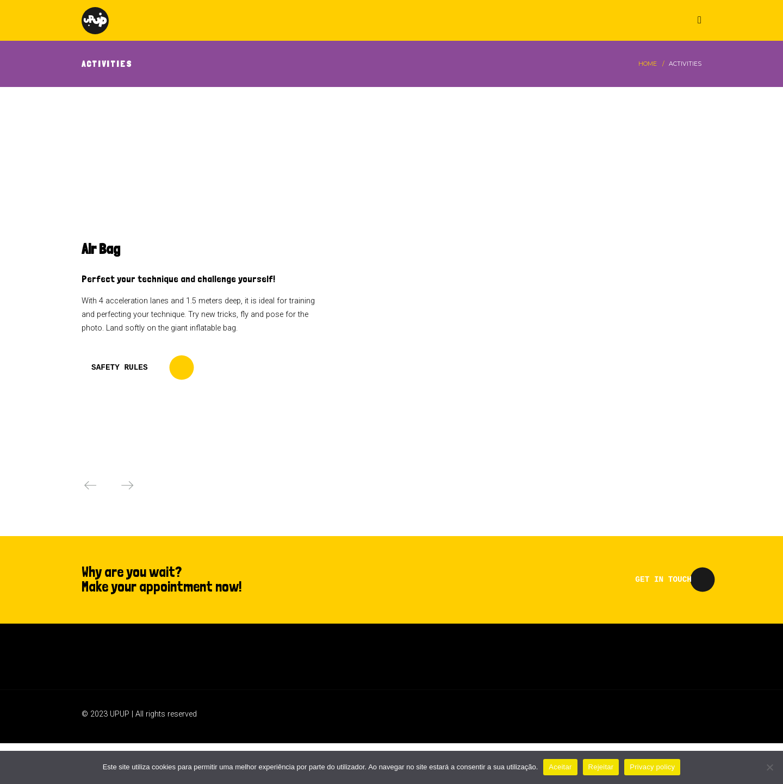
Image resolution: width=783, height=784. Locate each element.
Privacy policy (652, 767)
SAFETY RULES (119, 367)
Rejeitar (601, 767)
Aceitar (560, 767)
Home (647, 63)
